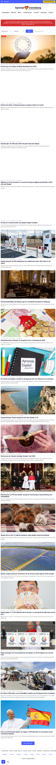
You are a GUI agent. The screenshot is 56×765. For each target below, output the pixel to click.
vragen (11, 750)
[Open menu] (2, 1)
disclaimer (39, 750)
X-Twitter (25, 754)
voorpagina (5, 12)
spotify (50, 754)
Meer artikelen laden (28, 743)
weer (19, 12)
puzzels (36, 12)
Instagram (18, 754)
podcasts (44, 12)
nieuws (13, 12)
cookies (34, 750)
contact (15, 750)
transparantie (46, 750)
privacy (29, 750)
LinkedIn (44, 754)
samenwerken (4, 750)
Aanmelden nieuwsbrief (49, 1)
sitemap (25, 750)
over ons (20, 750)
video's (50, 12)
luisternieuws (27, 12)
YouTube (32, 754)
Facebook (12, 754)
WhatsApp (4, 754)
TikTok (38, 754)
